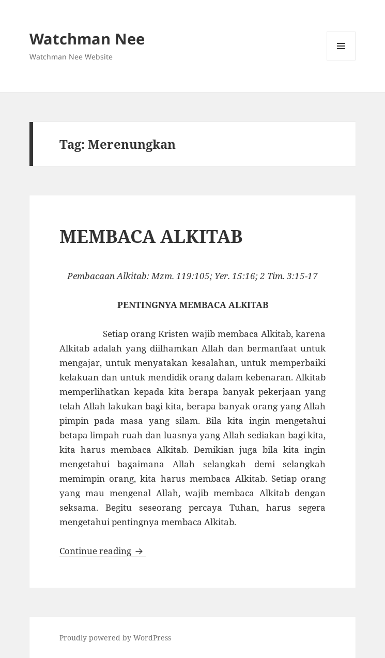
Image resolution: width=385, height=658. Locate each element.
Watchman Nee (87, 38)
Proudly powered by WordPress (115, 637)
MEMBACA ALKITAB (151, 236)
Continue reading (102, 551)
